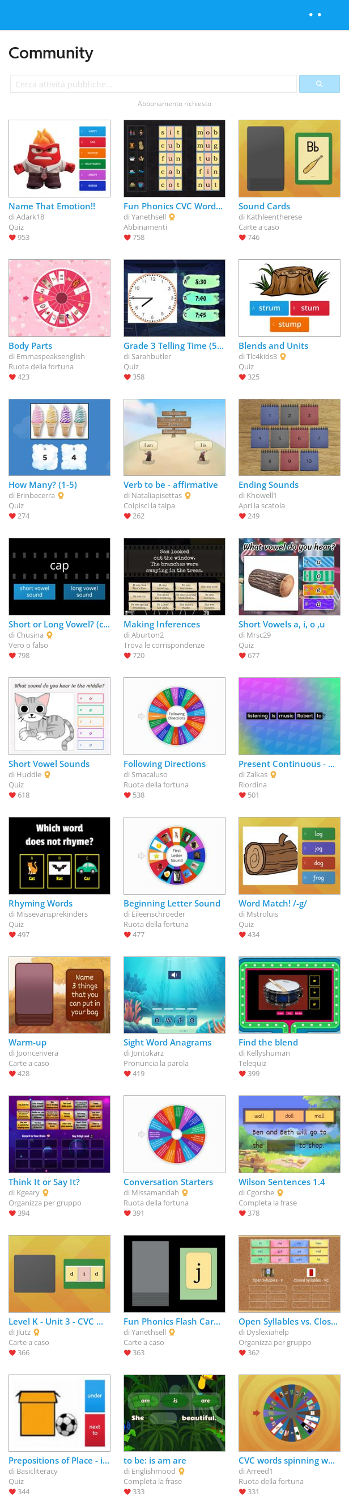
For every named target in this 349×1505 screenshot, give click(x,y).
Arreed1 (259, 1471)
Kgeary (28, 1192)
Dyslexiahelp (267, 1332)
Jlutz (23, 1332)
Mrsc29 (258, 635)
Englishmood (153, 1471)
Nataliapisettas (156, 495)
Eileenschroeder (158, 914)
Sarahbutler (151, 356)
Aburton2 (147, 635)
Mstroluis (262, 914)
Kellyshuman (268, 1053)
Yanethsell (148, 217)
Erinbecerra (35, 495)
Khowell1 (261, 495)
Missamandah (155, 1192)
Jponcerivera (37, 1053)
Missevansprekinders (52, 914)
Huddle (28, 774)
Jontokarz (147, 1053)
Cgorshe (260, 1192)
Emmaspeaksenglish (50, 356)
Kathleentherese (274, 217)
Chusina (30, 635)
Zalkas (256, 774)
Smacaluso (149, 774)
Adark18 (30, 217)
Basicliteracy (37, 1471)
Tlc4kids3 (261, 356)
